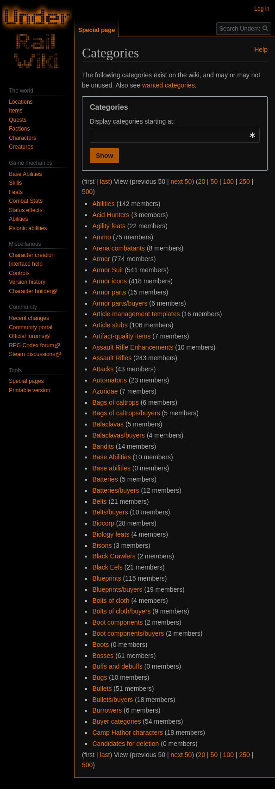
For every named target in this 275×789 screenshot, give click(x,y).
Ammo (101, 237)
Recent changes (29, 318)
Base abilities (111, 468)
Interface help (26, 264)
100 (228, 181)
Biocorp (103, 523)
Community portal (30, 327)
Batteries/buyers (115, 490)
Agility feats (108, 226)
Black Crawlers (113, 556)
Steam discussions (32, 354)
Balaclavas (108, 424)
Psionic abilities (28, 228)
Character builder (30, 291)
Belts (99, 501)
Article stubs (109, 325)
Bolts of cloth (110, 600)
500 (87, 191)
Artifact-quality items (121, 336)
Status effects (26, 210)
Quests (17, 120)
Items (15, 110)
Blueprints (106, 578)
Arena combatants (118, 248)
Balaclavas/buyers (118, 435)
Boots (100, 644)
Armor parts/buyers (119, 303)
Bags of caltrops (115, 402)
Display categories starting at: (132, 121)
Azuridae (105, 391)
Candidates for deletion (125, 743)
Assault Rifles (111, 358)
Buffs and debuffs (117, 666)
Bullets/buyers (112, 699)
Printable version (29, 390)
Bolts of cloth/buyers (121, 611)
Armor (101, 259)
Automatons (109, 380)
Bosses (102, 655)
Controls (19, 273)
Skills (15, 183)
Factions (19, 128)
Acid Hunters (110, 215)
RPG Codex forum (31, 345)
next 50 (181, 181)
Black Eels (107, 567)
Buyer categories (116, 721)
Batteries (105, 479)
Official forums (26, 336)
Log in (261, 9)
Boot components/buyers (128, 633)
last (105, 181)
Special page (96, 29)
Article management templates (136, 314)
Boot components (117, 622)
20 (202, 181)
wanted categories (168, 85)
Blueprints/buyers (117, 589)
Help (261, 49)
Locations (20, 102)
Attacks (102, 369)
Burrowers (107, 710)
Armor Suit (107, 270)
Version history (27, 282)
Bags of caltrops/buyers (126, 413)
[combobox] (175, 135)
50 (214, 181)
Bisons (102, 545)
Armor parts (109, 292)
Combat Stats (26, 201)
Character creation (32, 255)
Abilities (103, 203)
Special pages (26, 381)
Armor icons (109, 281)
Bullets (102, 688)
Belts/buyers (110, 512)
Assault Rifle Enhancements (132, 347)
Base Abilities (111, 457)
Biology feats (110, 534)
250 (244, 181)
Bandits (103, 446)
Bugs (99, 677)
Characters (22, 138)
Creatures (21, 147)
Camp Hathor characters (127, 732)
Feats (16, 192)
